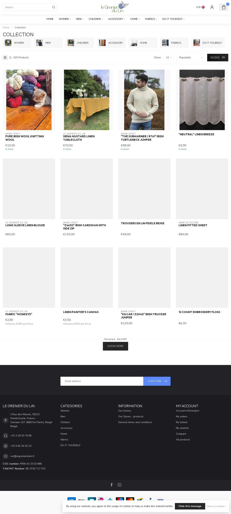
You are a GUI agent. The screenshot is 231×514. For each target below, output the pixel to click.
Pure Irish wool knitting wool (24, 138)
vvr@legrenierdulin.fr (22, 456)
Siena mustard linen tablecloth (79, 138)
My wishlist (182, 428)
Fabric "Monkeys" (18, 314)
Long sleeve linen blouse (25, 225)
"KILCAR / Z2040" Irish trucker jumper (143, 316)
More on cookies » (216, 506)
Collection (20, 27)
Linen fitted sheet (193, 225)
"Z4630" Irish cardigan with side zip (84, 227)
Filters (218, 57)
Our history (124, 410)
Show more (115, 346)
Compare (181, 434)
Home (50, 19)
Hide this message (190, 506)
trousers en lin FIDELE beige (142, 223)
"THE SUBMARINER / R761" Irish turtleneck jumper (142, 138)
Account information (187, 410)
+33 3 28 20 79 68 (20, 435)
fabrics (150, 19)
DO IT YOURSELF (172, 19)
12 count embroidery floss (199, 312)
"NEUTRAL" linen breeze (196, 134)
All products (183, 439)
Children (95, 19)
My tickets (182, 422)
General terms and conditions (135, 422)
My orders (181, 416)
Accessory (115, 19)
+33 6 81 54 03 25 (20, 446)
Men (78, 19)
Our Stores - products (130, 416)
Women (64, 19)
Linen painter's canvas (81, 312)
